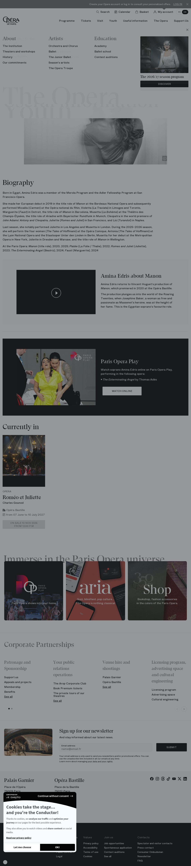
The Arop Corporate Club (69, 683)
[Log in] (164, 11)
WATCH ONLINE (122, 391)
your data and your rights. (100, 761)
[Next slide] (184, 709)
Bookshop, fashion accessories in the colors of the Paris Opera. (157, 601)
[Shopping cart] (142, 11)
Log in (177, 4)
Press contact (145, 847)
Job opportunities (114, 843)
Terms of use (90, 852)
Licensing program (164, 690)
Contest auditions (114, 852)
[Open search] (103, 11)
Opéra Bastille (112, 682)
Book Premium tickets (67, 688)
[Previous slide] (177, 709)
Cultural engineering (165, 699)
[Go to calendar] (123, 11)
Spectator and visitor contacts (154, 843)
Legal (59, 856)
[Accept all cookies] (57, 847)
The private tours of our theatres (68, 694)
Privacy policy (91, 843)
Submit (172, 747)
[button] (5, 862)
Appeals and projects (17, 682)
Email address (68, 745)
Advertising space (163, 695)
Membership (12, 687)
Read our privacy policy (18, 838)
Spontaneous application (118, 847)
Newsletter (144, 856)
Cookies (87, 856)
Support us (11, 677)
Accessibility (90, 847)
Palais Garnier (112, 677)
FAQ (140, 860)
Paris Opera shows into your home (33, 603)
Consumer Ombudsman (150, 852)
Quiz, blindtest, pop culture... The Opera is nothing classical (95, 601)
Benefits (9, 692)
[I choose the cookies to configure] (22, 847)
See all (8, 697)
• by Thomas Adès (129, 380)
